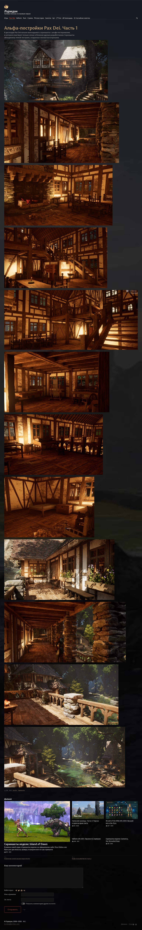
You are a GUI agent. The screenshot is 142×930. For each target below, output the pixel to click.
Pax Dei (12, 18)
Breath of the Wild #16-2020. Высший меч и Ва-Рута (119, 822)
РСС (24, 922)
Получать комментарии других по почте (38, 904)
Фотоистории (39, 18)
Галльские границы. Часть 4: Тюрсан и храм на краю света (85, 822)
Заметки (48, 18)
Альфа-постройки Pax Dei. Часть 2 (81, 859)
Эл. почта (7, 900)
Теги (58, 18)
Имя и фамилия (10, 895)
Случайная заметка (82, 18)
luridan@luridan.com (11, 924)
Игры (6, 18)
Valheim (19, 18)
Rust (24, 18)
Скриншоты (21, 790)
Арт (53, 18)
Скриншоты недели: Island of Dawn (26, 844)
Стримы (30, 18)
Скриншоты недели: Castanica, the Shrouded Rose (117, 840)
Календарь (67, 18)
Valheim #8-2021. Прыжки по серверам (86, 839)
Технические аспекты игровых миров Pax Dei (17, 859)
